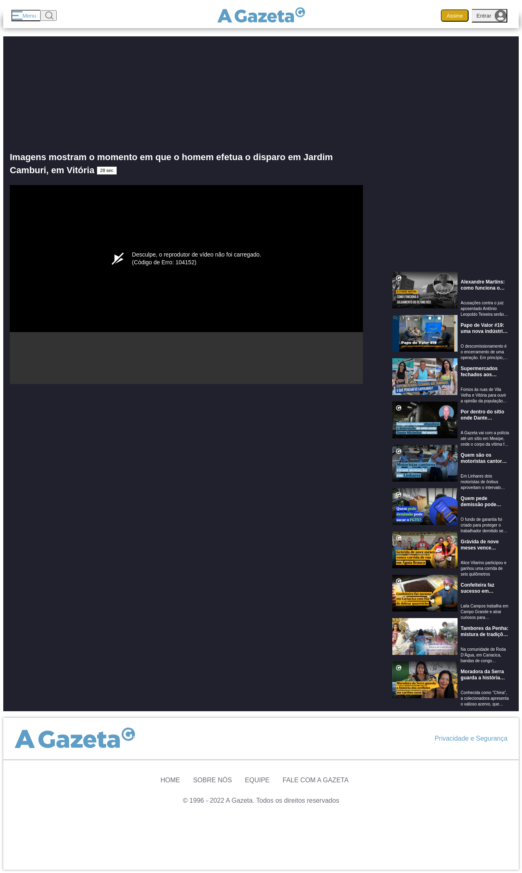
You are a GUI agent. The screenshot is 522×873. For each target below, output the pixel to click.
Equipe (257, 780)
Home (170, 780)
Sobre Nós (212, 780)
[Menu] (25, 15)
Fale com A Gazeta (316, 780)
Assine (455, 16)
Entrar (491, 16)
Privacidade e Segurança (471, 738)
